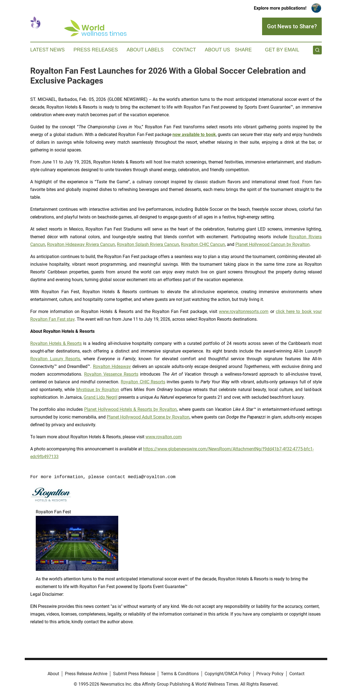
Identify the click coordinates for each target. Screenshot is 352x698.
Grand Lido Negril (100, 397)
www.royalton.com (163, 436)
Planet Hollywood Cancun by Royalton (272, 244)
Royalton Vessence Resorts (111, 374)
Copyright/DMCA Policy (228, 673)
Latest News (47, 49)
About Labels (145, 49)
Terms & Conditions (180, 673)
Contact (184, 49)
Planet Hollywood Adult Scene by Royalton (148, 417)
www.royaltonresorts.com (243, 311)
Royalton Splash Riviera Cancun (148, 244)
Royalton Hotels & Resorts (56, 343)
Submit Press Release (134, 673)
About (53, 673)
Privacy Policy (270, 673)
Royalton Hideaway (112, 366)
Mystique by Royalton (97, 389)
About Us (217, 49)
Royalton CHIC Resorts (143, 381)
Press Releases (95, 49)
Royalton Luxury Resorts (55, 358)
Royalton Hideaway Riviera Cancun (81, 244)
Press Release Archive (86, 673)
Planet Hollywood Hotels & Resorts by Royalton (130, 409)
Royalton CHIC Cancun (203, 244)
